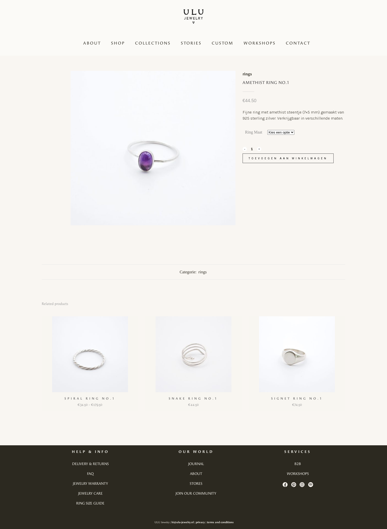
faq (90, 474)
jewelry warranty (90, 483)
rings (247, 74)
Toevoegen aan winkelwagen (288, 158)
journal (196, 464)
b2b (297, 464)
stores (196, 483)
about (196, 474)
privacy (200, 522)
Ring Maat (253, 132)
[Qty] (252, 148)
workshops (298, 474)
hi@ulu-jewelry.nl (182, 522)
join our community (196, 493)
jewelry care (90, 493)
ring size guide (90, 503)
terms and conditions (220, 522)
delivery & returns (90, 464)
